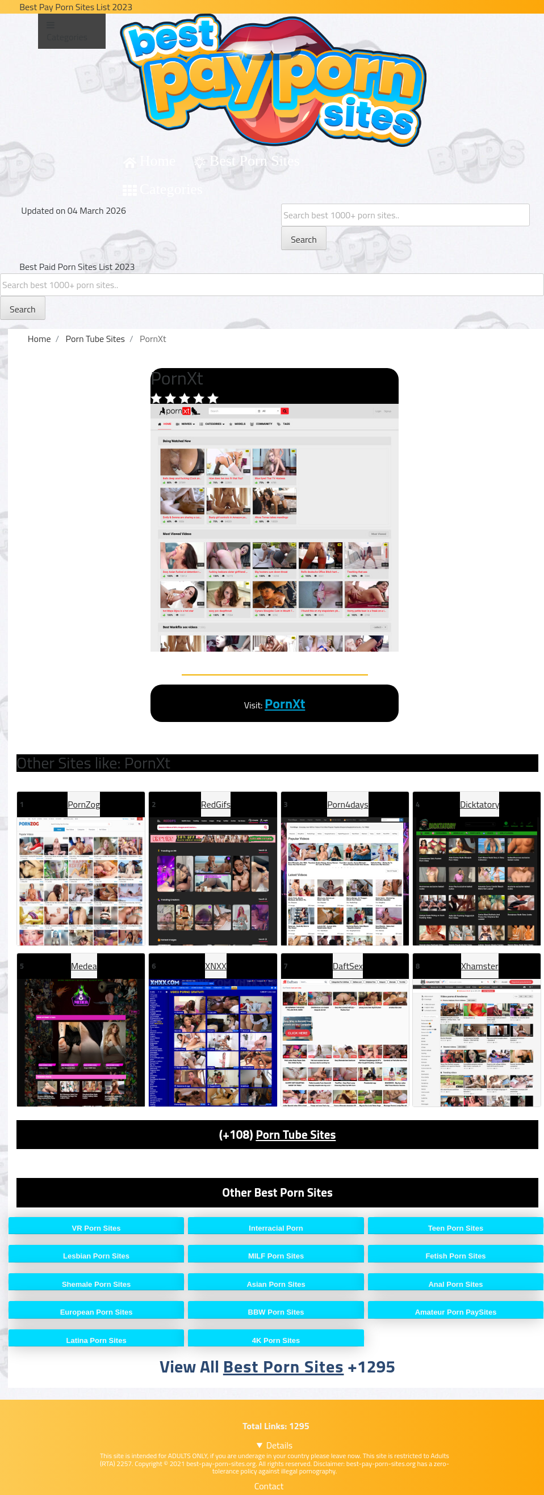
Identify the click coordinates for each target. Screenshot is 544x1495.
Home (158, 161)
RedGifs (216, 804)
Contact (269, 1486)
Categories (171, 189)
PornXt (285, 703)
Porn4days (347, 804)
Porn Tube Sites (296, 1134)
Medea (84, 966)
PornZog (84, 804)
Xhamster (480, 966)
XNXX (216, 966)
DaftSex (348, 966)
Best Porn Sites (255, 161)
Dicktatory (479, 804)
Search (304, 239)
